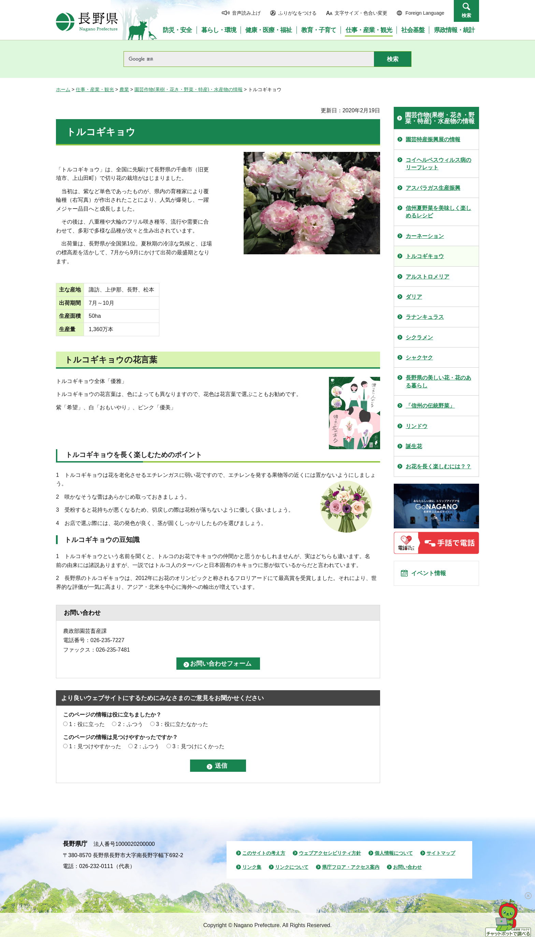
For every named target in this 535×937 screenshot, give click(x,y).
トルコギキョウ (425, 256)
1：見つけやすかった (95, 746)
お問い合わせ (407, 867)
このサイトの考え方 (263, 853)
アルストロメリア (427, 277)
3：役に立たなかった (182, 724)
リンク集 (251, 867)
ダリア (414, 297)
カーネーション (425, 236)
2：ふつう (130, 724)
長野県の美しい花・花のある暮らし (438, 381)
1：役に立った (87, 724)
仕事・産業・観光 (95, 89)
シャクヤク (419, 357)
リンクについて (291, 867)
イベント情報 (431, 575)
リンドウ (417, 426)
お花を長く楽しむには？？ (438, 466)
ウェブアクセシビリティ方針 (330, 853)
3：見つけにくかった (198, 746)
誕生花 (414, 446)
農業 (124, 89)
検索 (466, 15)
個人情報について (394, 853)
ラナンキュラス (425, 317)
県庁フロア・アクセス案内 (350, 867)
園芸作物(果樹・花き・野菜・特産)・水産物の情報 (188, 89)
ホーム (63, 89)
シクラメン (419, 337)
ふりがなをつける (297, 13)
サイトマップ (440, 853)
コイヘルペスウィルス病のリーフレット (438, 163)
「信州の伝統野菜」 (430, 406)
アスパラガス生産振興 (433, 188)
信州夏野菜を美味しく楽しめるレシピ (438, 211)
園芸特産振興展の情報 (433, 139)
